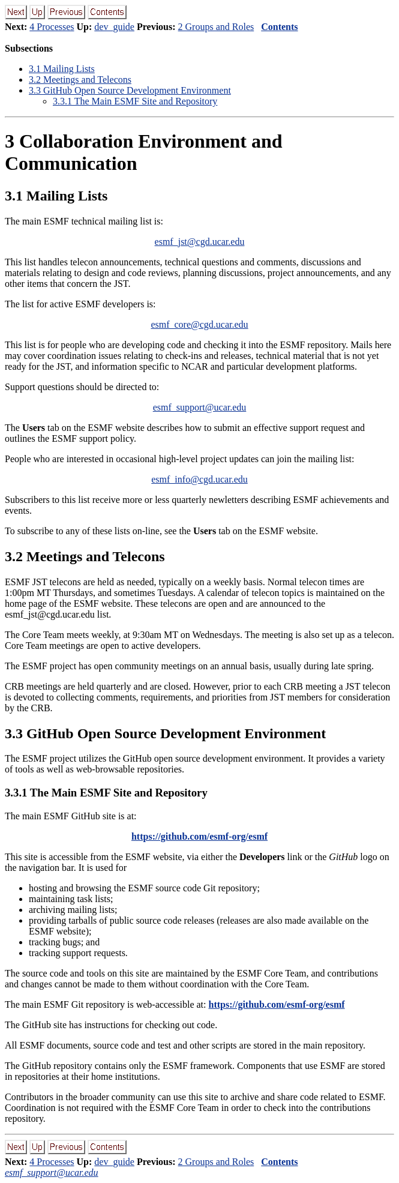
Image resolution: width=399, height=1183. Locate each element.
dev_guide (114, 27)
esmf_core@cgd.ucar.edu (199, 324)
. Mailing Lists (62, 69)
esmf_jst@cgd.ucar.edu (200, 241)
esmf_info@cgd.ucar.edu (199, 479)
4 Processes (51, 27)
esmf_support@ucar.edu (200, 407)
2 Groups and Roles (216, 27)
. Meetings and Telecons (80, 79)
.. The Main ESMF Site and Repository (135, 101)
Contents (279, 27)
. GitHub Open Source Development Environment (130, 90)
